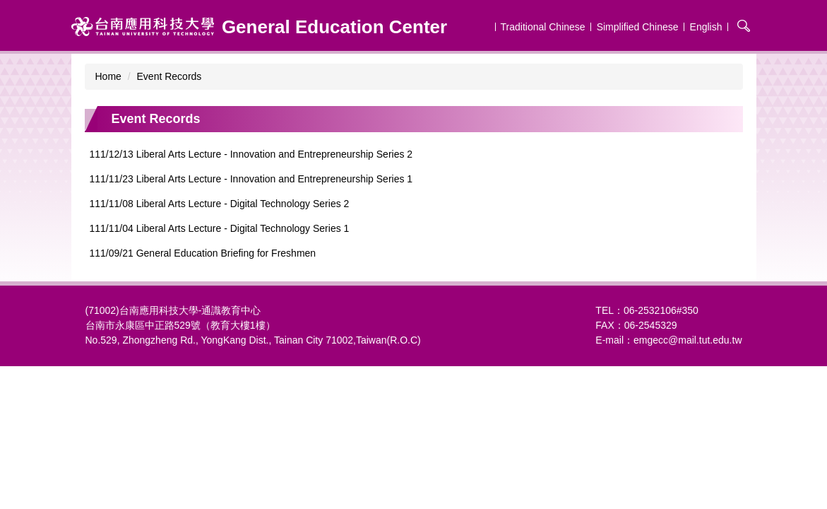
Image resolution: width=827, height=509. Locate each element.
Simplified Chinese (638, 27)
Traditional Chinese (543, 27)
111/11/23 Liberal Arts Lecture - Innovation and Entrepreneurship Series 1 (251, 179)
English (706, 27)
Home (108, 76)
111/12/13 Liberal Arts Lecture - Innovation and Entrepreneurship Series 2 (251, 154)
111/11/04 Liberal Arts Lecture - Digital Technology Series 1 (220, 228)
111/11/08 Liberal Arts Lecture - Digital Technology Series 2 (220, 203)
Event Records (169, 76)
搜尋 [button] (743, 25)
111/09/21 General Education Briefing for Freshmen (203, 253)
